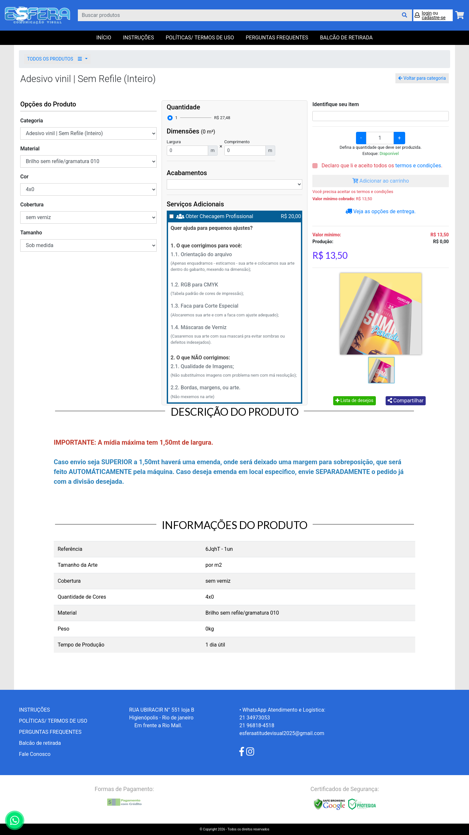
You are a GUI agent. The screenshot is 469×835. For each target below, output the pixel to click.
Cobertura (32, 205)
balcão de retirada (346, 38)
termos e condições (418, 165)
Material (29, 149)
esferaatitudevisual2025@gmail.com (281, 733)
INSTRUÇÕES (138, 38)
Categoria (31, 121)
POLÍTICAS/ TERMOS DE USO (200, 38)
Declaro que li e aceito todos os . (381, 165)
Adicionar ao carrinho (380, 181)
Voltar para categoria (422, 78)
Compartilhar (406, 400)
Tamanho (31, 233)
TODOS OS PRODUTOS (55, 59)
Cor (24, 177)
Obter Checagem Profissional (219, 216)
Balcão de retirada (40, 743)
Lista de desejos (354, 400)
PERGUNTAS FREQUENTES (277, 38)
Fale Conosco (34, 754)
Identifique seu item (335, 104)
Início (103, 38)
